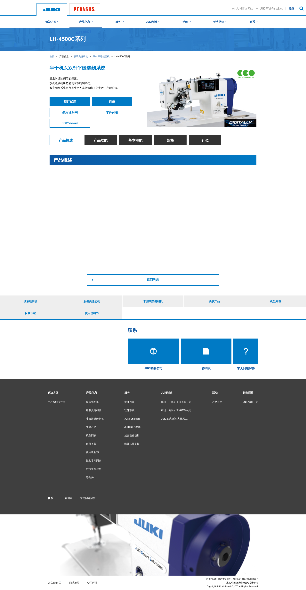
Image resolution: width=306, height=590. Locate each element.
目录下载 (30, 313)
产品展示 (217, 401)
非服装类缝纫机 (153, 301)
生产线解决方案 (56, 401)
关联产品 (214, 301)
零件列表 (112, 112)
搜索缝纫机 (30, 301)
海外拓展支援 (132, 443)
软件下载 (129, 410)
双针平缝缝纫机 (101, 56)
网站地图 (74, 582)
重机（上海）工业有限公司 (176, 401)
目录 (112, 102)
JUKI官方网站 (244, 8)
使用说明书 (70, 112)
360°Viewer (70, 123)
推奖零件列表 (93, 460)
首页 (52, 56)
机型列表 (275, 301)
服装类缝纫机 (81, 56)
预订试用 (70, 102)
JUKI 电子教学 (132, 427)
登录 (291, 8)
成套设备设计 (132, 435)
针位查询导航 (93, 468)
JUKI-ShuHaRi (132, 418)
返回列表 (153, 280)
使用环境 (92, 582)
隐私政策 (53, 582)
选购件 (90, 477)
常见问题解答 (87, 498)
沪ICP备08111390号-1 (217, 579)
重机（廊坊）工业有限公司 (176, 410)
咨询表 (68, 498)
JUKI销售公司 (250, 401)
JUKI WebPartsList (271, 8)
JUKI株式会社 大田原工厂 (175, 418)
